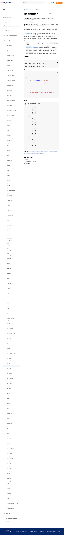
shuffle (8, 426)
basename (9, 52)
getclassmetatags (10, 168)
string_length (9, 453)
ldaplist (8, 270)
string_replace (10, 458)
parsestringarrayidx (11, 333)
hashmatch (9, 203)
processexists (9, 345)
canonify (8, 65)
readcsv (8, 355)
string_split (9, 463)
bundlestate (9, 57)
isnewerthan (9, 250)
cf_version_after (10, 70)
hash (8, 198)
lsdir (8, 278)
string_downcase (10, 448)
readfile (8, 363)
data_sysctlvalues (10, 115)
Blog (54, 2)
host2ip (8, 205)
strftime (8, 443)
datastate (9, 118)
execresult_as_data (10, 138)
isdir (8, 235)
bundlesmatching (10, 55)
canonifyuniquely (10, 67)
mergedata (9, 295)
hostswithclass (10, 215)
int (7, 223)
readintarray (9, 365)
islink (8, 248)
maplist (8, 288)
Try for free (59, 2)
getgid (8, 175)
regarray (8, 390)
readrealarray (9, 373)
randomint (9, 350)
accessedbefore (10, 42)
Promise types (9, 513)
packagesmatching (10, 318)
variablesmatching (10, 501)
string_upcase (10, 471)
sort (8, 431)
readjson (8, 370)
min (7, 298)
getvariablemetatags (11, 190)
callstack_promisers (11, 62)
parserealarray (10, 328)
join (7, 260)
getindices (9, 178)
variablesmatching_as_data (12, 503)
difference (9, 120)
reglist (8, 408)
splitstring (9, 436)
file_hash (9, 143)
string (8, 446)
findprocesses (10, 163)
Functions (8, 40)
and (7, 50)
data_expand (9, 105)
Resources (6, 521)
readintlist (9, 368)
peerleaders (9, 340)
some (8, 428)
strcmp (8, 441)
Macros (7, 511)
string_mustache (10, 456)
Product (50, 2)
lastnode (8, 263)
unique (8, 486)
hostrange (9, 210)
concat (8, 98)
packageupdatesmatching (12, 320)
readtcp (8, 385)
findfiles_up (9, 160)
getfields (9, 173)
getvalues (9, 188)
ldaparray (9, 268)
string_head (9, 451)
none (8, 303)
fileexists (8, 145)
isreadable (9, 255)
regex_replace (10, 395)
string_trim (9, 468)
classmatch (9, 95)
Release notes (7, 20)
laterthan (8, 265)
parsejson (9, 325)
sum (8, 476)
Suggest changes (53, 13)
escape (8, 128)
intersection (9, 225)
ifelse (8, 220)
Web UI (5, 22)
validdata (9, 496)
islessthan (9, 245)
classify (8, 93)
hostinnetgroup (10, 208)
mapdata (8, 285)
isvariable (9, 258)
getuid (8, 180)
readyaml (9, 388)
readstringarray (10, 378)
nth (7, 310)
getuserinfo (9, 183)
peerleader (9, 338)
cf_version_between (11, 77)
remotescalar (9, 413)
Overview (6, 15)
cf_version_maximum (11, 80)
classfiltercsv (9, 90)
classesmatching (10, 88)
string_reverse (10, 461)
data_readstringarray (11, 108)
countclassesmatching (11, 100)
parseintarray (9, 323)
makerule (9, 280)
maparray (9, 283)
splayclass (9, 433)
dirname (8, 123)
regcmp (8, 393)
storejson (9, 438)
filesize (8, 150)
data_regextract (10, 113)
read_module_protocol (11, 353)
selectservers (9, 423)
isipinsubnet (9, 243)
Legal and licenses (33, 531)
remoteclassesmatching (11, 410)
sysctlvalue (9, 478)
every (8, 133)
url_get (8, 488)
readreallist (9, 375)
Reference (6, 30)
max (8, 290)
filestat (8, 153)
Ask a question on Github (30, 161)
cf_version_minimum (11, 83)
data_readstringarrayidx (11, 110)
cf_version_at (9, 72)
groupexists (9, 195)
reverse (8, 418)
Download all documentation (21, 531)
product (8, 348)
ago (7, 47)
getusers (8, 185)
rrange (8, 421)
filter (8, 155)
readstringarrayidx (10, 380)
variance (8, 506)
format (8, 165)
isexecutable (9, 238)
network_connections (11, 300)
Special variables (9, 516)
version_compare (10, 508)
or (7, 315)
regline (8, 405)
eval (8, 130)
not (7, 305)
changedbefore (10, 85)
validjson (8, 498)
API (5, 25)
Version (4, 9)
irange (8, 233)
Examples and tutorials (8, 27)
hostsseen (9, 213)
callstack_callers (10, 60)
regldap (8, 403)
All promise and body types (11, 518)
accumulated (9, 45)
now (8, 308)
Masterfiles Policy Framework (11, 35)
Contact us (42, 531)
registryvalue (9, 400)
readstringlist (9, 383)
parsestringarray (10, 330)
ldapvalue (9, 273)
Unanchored (34, 47)
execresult (9, 135)
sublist (8, 473)
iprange (8, 230)
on (7, 313)
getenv (8, 170)
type (8, 483)
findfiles (8, 158)
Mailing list (27, 163)
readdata (9, 358)
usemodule (9, 491)
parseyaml (9, 335)
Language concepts (10, 37)
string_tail (9, 466)
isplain (8, 253)
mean (8, 293)
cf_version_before (10, 75)
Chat (26, 159)
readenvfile (9, 360)
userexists (9, 493)
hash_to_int (9, 200)
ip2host (8, 228)
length (8, 275)
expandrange (9, 140)
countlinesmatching (11, 103)
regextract (9, 398)
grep (8, 193)
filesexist (8, 148)
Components (8, 32)
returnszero (9, 416)
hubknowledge (10, 218)
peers (8, 343)
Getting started (7, 17)
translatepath (9, 481)
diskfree (8, 125)
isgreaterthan (9, 240)
